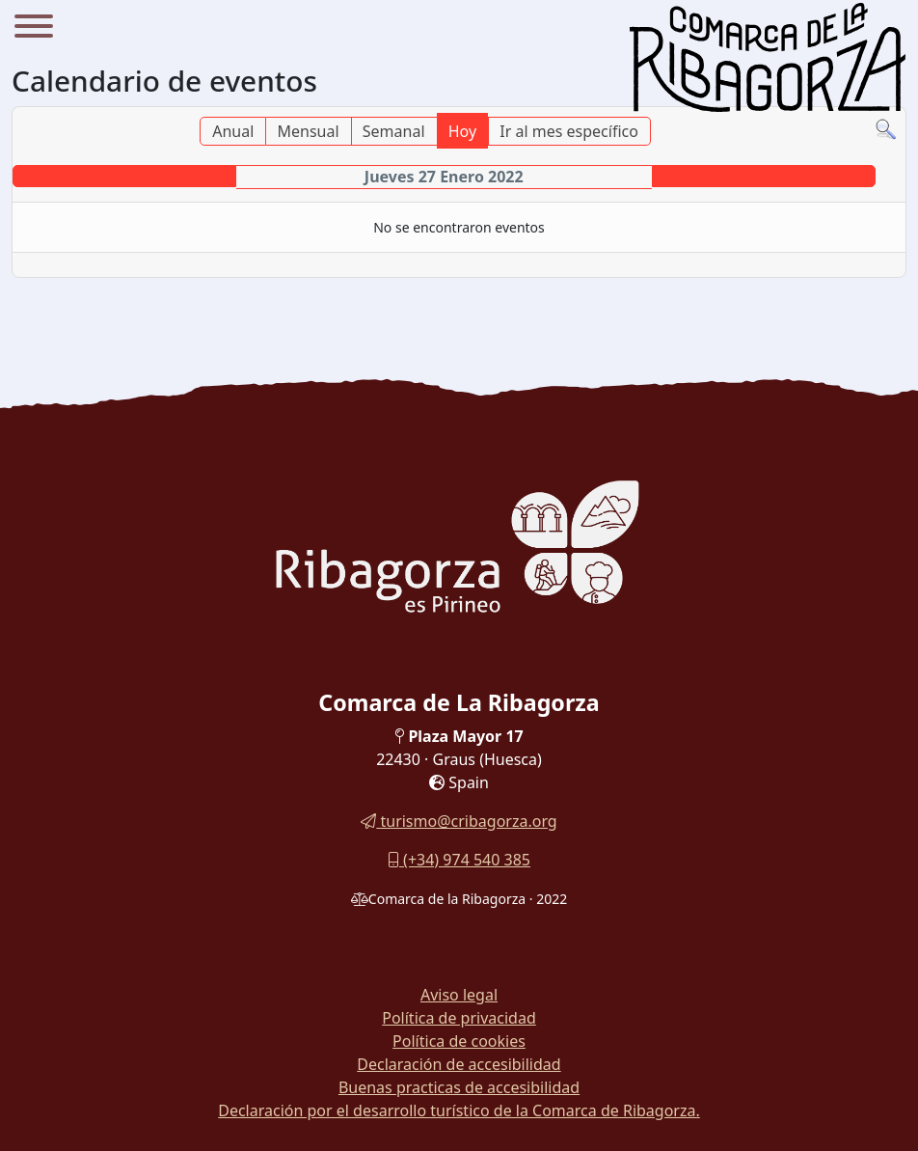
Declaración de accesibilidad (458, 1064)
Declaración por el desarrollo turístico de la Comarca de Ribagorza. (459, 1110)
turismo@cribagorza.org (458, 821)
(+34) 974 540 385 (459, 859)
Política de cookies (459, 1041)
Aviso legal (459, 994)
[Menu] (34, 29)
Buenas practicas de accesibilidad (459, 1087)
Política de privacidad (459, 1017)
